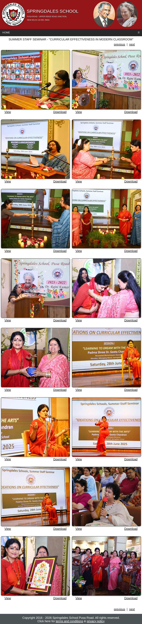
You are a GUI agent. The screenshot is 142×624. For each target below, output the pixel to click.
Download (59, 112)
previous (119, 44)
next (132, 44)
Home (6, 32)
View (7, 112)
